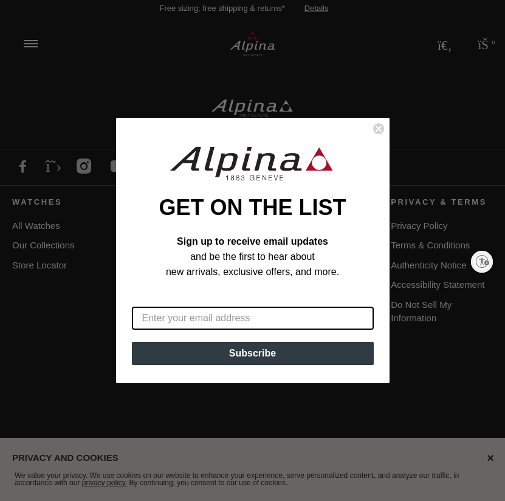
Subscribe (252, 353)
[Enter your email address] (253, 318)
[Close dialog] (379, 129)
